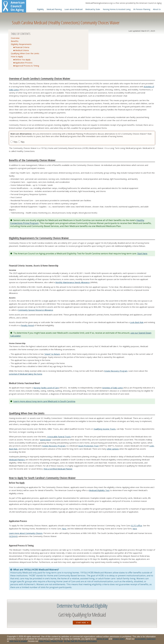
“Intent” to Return (52, 354)
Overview (15, 38)
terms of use (102, 639)
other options (113, 449)
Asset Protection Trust (88, 445)
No (21, 142)
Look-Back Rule (137, 322)
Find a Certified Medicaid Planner (58, 469)
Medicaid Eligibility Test (99, 490)
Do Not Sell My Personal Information (80, 641)
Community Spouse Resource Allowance (35, 310)
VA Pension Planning (141, 9)
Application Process (23, 62)
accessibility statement (145, 639)
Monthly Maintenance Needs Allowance (72, 282)
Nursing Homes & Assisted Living (116, 9)
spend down (45, 439)
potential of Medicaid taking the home (25, 374)
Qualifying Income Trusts (105, 429)
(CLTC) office (136, 525)
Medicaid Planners (17, 459)
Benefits (14, 41)
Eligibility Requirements (21, 44)
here (64, 528)
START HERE (82, 622)
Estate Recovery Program (115, 371)
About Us (157, 9)
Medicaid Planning (54, 9)
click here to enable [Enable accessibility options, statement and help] (18, 641)
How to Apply (17, 56)
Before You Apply (22, 59)
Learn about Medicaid (73, 9)
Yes (14, 142)
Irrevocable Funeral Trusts (59, 436)
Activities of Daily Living (112, 387)
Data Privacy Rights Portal (51, 641)
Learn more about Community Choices (26, 533)
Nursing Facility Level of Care (46, 387)
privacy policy (119, 639)
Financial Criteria (22, 47)
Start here (142, 253)
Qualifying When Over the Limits (25, 53)
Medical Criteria (22, 50)
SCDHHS (13, 536)
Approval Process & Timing (27, 65)
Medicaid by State (92, 9)
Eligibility (40, 9)
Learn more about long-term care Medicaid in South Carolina (44, 401)
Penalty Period (27, 325)
